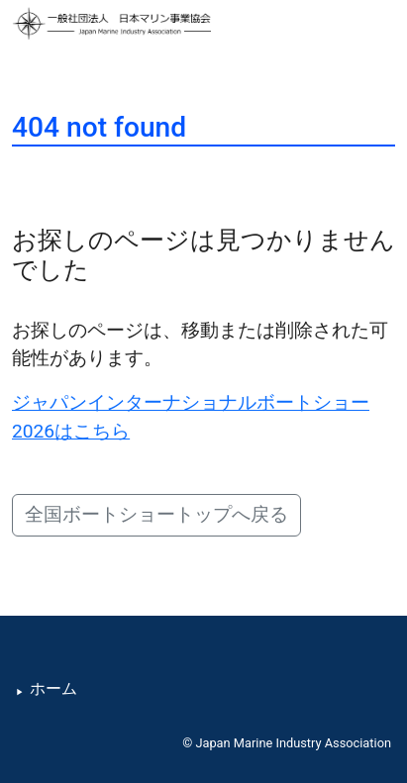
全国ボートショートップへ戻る (156, 514)
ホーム (53, 689)
